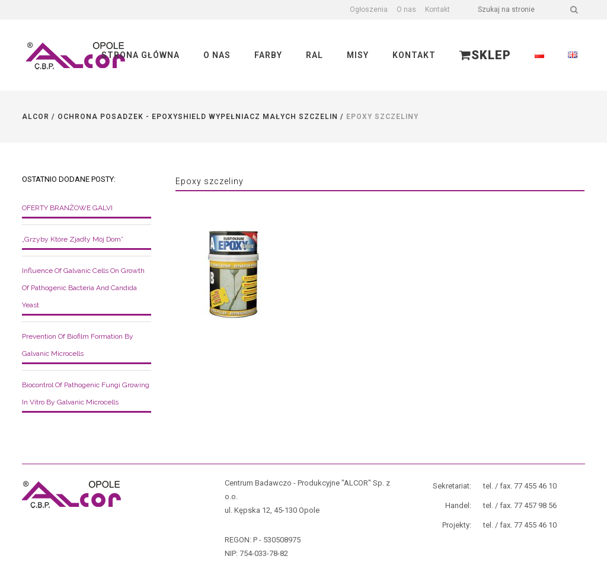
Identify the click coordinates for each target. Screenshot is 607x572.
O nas (406, 9)
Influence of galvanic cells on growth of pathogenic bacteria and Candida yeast (83, 287)
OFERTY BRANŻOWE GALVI (67, 208)
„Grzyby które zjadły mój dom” (72, 239)
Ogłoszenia (369, 9)
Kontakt (437, 9)
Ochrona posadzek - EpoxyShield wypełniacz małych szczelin (197, 117)
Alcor (35, 117)
